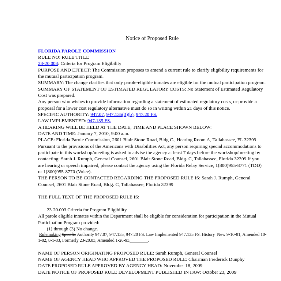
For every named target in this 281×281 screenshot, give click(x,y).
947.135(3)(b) (120, 114)
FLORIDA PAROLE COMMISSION (77, 51)
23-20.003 (48, 63)
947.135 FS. (99, 120)
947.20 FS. (146, 114)
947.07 (97, 114)
